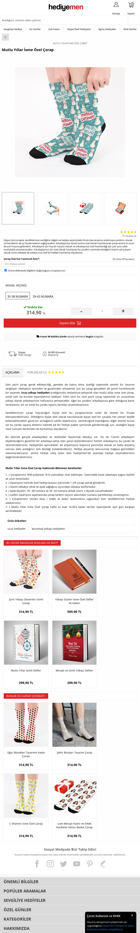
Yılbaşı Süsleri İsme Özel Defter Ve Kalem (70, 598)
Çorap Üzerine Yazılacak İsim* (21, 258)
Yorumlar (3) (131, 236)
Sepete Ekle (70, 323)
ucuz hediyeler (17, 528)
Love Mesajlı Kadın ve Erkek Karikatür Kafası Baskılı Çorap (24, 813)
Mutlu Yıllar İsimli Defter (115, 596)
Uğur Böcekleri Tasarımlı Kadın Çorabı (25, 745)
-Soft (50, 928)
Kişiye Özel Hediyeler (79, 29)
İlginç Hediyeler (107, 29)
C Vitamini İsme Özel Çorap (115, 743)
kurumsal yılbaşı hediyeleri (48, 528)
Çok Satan (54, 29)
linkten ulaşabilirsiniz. (111, 929)
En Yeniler (35, 29)
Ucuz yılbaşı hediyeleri (35, 392)
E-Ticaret (58, 928)
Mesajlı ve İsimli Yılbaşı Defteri (24, 664)
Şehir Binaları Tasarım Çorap (70, 743)
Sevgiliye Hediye (13, 29)
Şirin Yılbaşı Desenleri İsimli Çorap (24, 598)
